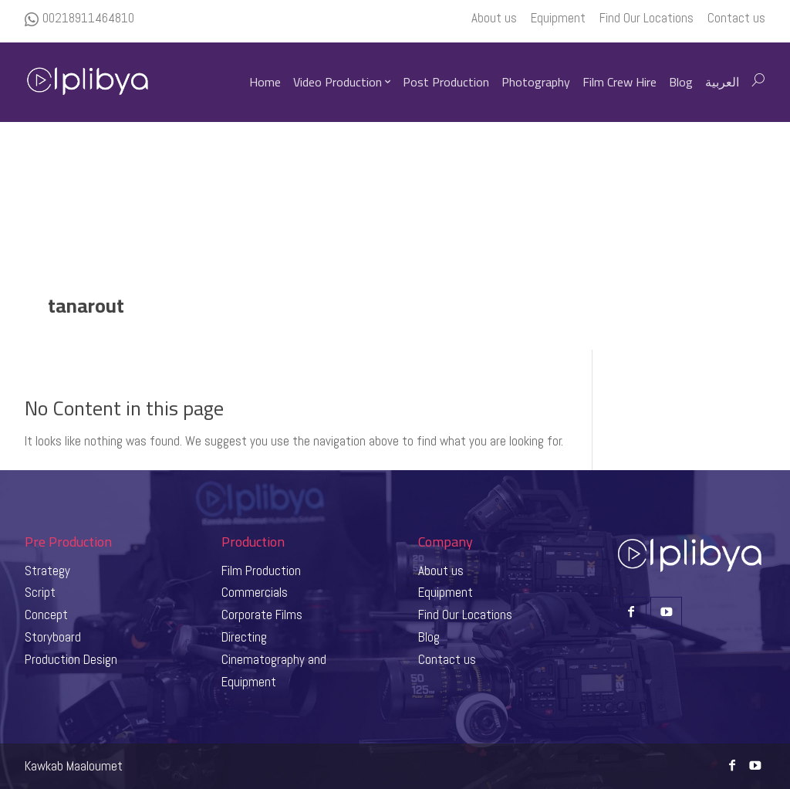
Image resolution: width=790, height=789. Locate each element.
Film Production (261, 570)
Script (40, 592)
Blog (429, 636)
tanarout (86, 305)
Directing (244, 636)
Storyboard (53, 636)
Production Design (71, 659)
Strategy (47, 570)
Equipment (445, 592)
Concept (46, 614)
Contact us (447, 659)
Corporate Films (261, 614)
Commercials (254, 592)
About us (441, 570)
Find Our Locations (465, 614)
